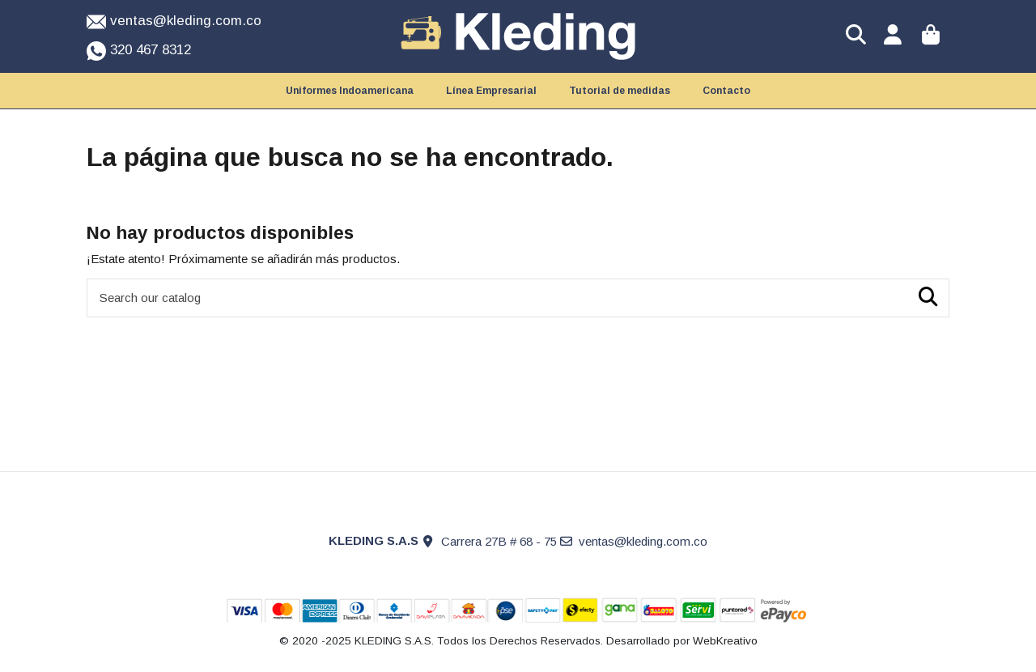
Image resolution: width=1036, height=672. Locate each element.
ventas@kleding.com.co (643, 541)
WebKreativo (725, 641)
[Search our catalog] (927, 298)
